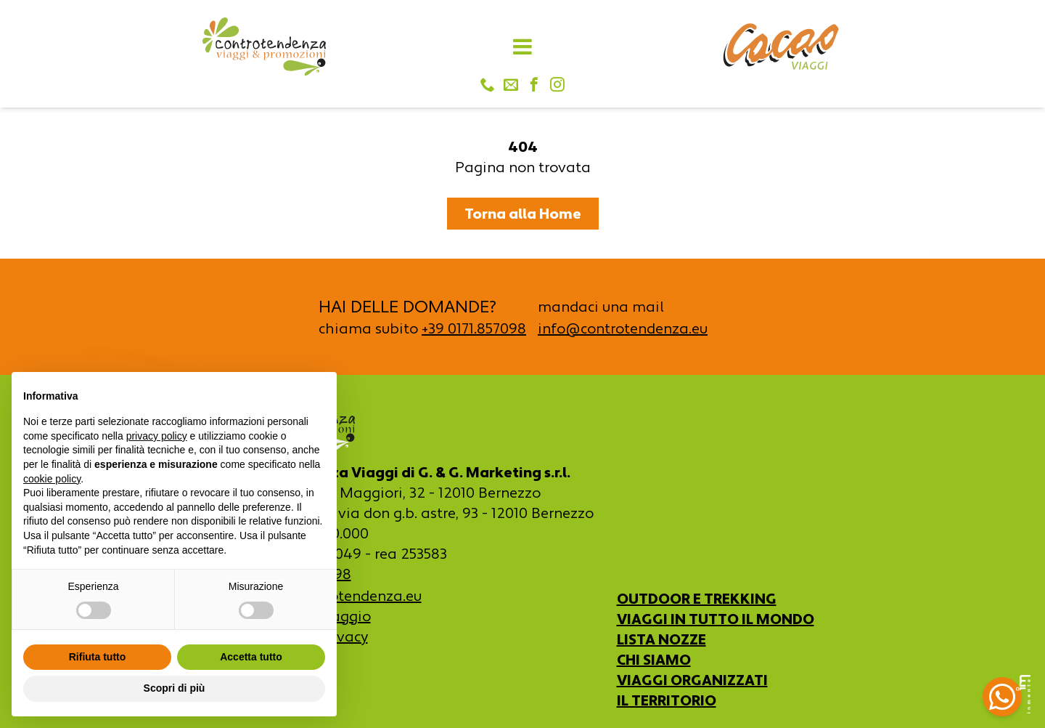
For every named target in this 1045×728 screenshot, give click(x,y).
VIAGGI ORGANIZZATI (692, 680)
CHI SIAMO (654, 659)
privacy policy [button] (156, 436)
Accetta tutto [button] (251, 657)
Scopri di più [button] (174, 688)
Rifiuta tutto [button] (97, 657)
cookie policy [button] (52, 479)
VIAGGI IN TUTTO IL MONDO (715, 619)
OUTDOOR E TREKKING (696, 598)
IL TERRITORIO (666, 700)
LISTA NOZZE (661, 639)
